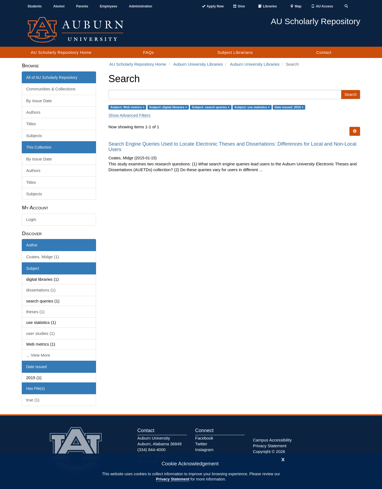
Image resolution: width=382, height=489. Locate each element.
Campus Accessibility (272, 440)
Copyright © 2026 (269, 451)
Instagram (204, 449)
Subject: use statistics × (252, 107)
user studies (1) (40, 333)
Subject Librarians (235, 52)
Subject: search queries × (211, 107)
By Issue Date (39, 100)
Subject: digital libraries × (168, 107)
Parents (82, 6)
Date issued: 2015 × (289, 107)
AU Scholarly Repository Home (61, 52)
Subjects (34, 135)
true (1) (32, 400)
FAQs (148, 52)
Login (31, 219)
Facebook (204, 438)
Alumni (59, 6)
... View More (38, 355)
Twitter (201, 443)
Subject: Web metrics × (127, 107)
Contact (323, 52)
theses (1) (35, 311)
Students (35, 6)
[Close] (283, 459)
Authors (33, 112)
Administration (140, 6)
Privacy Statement (172, 479)
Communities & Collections (50, 89)
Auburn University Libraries (198, 64)
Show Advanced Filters (129, 115)
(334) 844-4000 (151, 449)
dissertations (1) (41, 290)
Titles (31, 123)
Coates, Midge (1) (42, 256)
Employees (108, 6)
